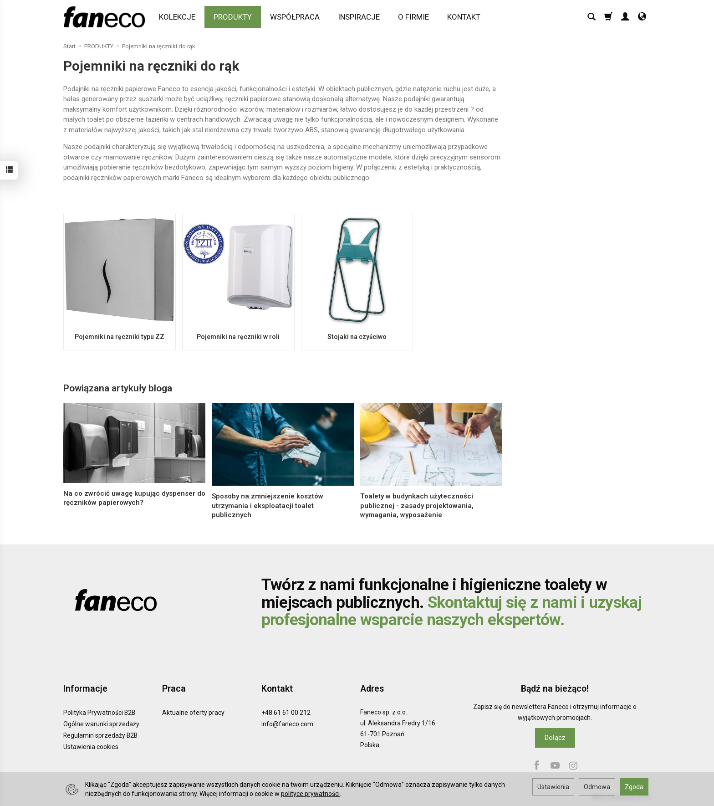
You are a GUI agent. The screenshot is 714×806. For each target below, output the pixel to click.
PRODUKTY (233, 16)
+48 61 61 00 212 (286, 712)
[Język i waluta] (642, 17)
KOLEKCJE (177, 16)
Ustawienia (553, 787)
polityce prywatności (310, 793)
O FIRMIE (413, 16)
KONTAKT (463, 16)
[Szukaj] (591, 17)
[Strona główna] (106, 17)
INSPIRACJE (359, 16)
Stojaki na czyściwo (356, 336)
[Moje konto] (625, 17)
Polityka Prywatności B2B (99, 712)
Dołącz (555, 738)
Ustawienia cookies (90, 746)
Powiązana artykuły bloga (117, 388)
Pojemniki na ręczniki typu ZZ (119, 336)
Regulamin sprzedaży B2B (100, 735)
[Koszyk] (608, 17)
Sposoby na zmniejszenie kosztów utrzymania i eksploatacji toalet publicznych (267, 505)
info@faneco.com (287, 724)
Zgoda (634, 787)
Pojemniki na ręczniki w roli (238, 336)
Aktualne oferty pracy (193, 712)
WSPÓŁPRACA (295, 16)
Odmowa (597, 787)
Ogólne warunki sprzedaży (101, 724)
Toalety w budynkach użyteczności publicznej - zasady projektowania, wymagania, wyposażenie (417, 505)
